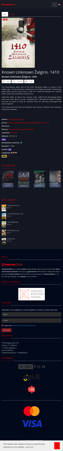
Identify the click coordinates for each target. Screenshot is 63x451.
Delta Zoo (23, 186)
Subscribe (6, 330)
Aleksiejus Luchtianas (41, 123)
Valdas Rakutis (29, 129)
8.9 (8, 156)
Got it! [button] (57, 445)
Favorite (16, 81)
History (21, 119)
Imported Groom (13, 205)
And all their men (13, 230)
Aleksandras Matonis (16, 129)
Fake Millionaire (12, 222)
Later (28, 81)
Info (4, 14)
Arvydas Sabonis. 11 (39, 184)
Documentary (13, 119)
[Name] (31, 314)
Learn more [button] (29, 447)
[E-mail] (31, 320)
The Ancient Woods (8, 184)
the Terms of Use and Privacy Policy (24, 326)
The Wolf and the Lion (15, 214)
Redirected (11, 239)
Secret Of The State (55, 184)
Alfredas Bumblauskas (16, 123)
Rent (6, 81)
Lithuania (13, 133)
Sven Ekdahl (29, 123)
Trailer (12, 14)
